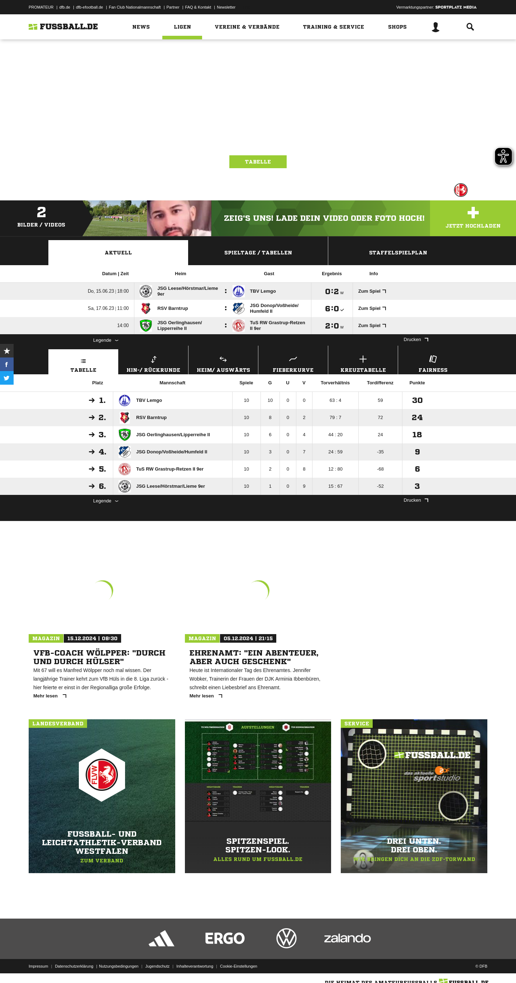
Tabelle (258, 161)
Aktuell (118, 252)
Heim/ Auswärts (223, 363)
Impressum (38, 966)
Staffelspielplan (398, 252)
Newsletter (226, 7)
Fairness (433, 363)
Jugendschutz (157, 966)
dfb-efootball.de (89, 7)
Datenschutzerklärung (74, 966)
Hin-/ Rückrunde (153, 363)
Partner (173, 7)
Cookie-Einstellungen (238, 966)
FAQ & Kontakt (198, 7)
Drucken (416, 339)
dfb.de (64, 7)
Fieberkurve (293, 363)
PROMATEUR (41, 7)
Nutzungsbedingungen (118, 966)
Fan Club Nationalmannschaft (135, 7)
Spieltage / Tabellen (258, 252)
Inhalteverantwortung (194, 966)
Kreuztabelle (363, 363)
